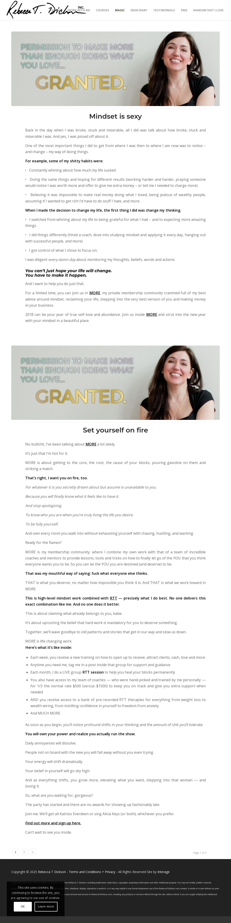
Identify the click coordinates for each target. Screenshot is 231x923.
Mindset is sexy (115, 116)
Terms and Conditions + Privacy (92, 872)
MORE (94, 292)
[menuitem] (57, 10)
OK (23, 906)
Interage (163, 872)
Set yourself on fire (115, 430)
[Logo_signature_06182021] (47, 10)
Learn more (46, 906)
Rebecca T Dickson (52, 872)
